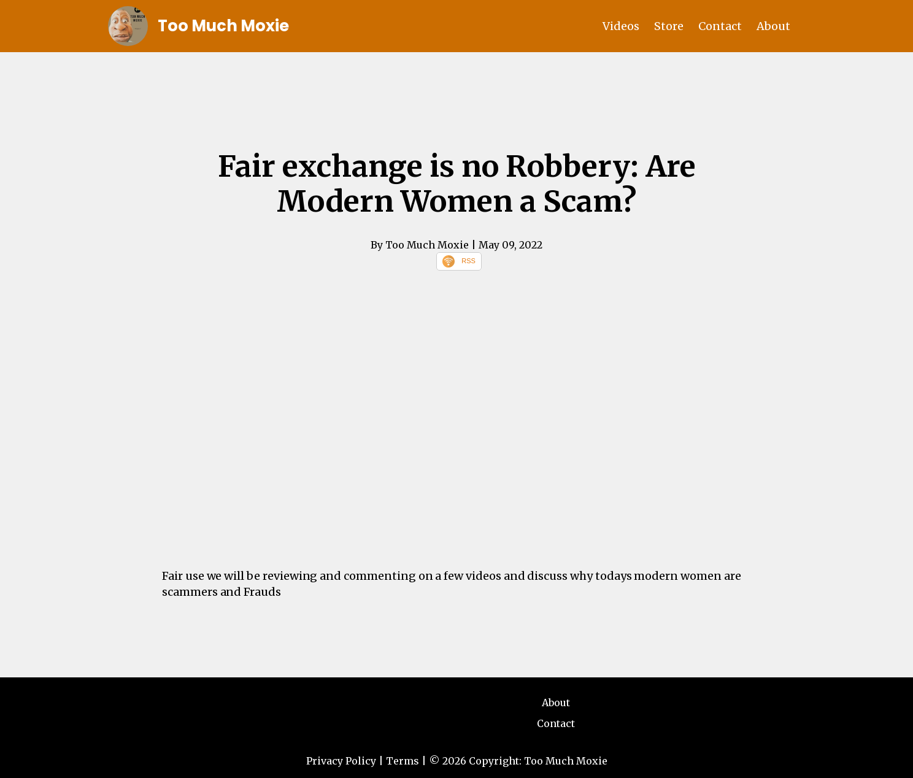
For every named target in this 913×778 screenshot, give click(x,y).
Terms (402, 761)
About (773, 26)
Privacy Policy (341, 761)
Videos (621, 26)
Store (669, 26)
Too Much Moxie (223, 26)
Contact (720, 26)
